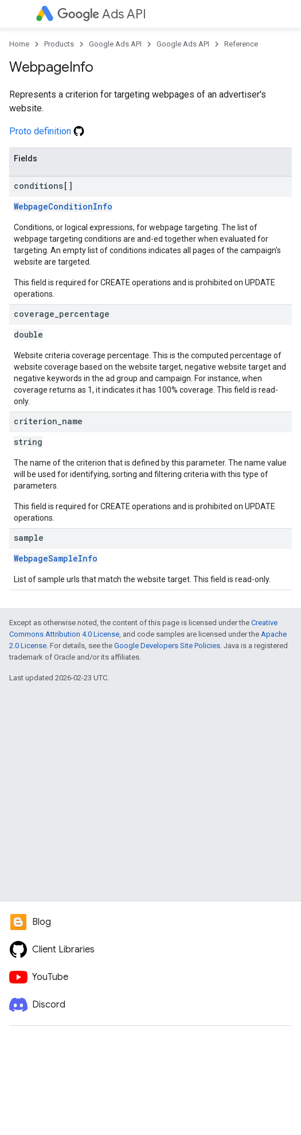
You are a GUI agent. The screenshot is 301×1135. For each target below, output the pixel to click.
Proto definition (46, 131)
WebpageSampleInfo (55, 558)
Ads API (101, 14)
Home (19, 44)
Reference (241, 44)
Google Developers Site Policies (167, 645)
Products (59, 44)
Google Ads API (115, 44)
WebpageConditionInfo (63, 206)
